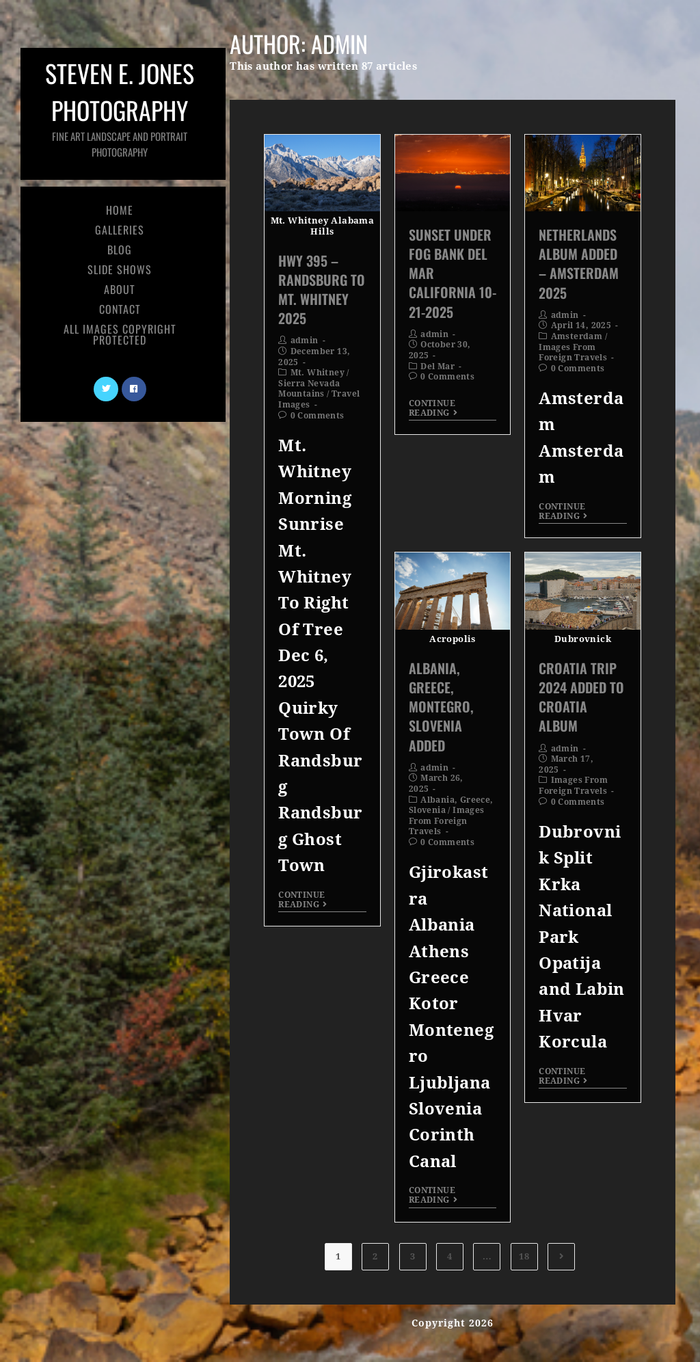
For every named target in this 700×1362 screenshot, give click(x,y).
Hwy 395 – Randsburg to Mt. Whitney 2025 (321, 289)
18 (524, 1256)
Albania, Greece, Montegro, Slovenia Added (441, 707)
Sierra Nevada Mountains (309, 389)
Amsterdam (577, 336)
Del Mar (437, 366)
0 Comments (318, 415)
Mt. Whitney (318, 372)
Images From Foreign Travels (573, 353)
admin (305, 340)
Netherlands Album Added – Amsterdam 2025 (579, 263)
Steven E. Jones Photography (119, 107)
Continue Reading (302, 899)
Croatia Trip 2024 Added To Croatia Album (581, 697)
